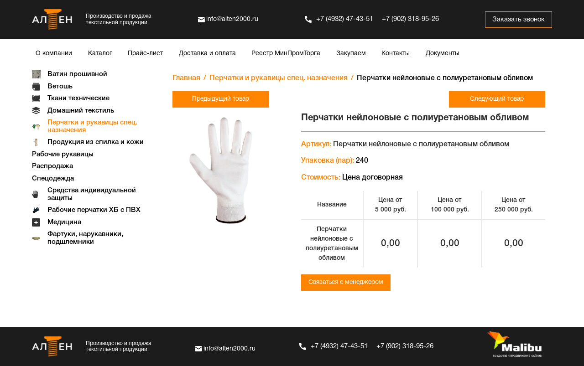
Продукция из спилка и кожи (95, 142)
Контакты (395, 54)
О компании (54, 54)
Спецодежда (53, 178)
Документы (442, 54)
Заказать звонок (517, 19)
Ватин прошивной (77, 74)
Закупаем (351, 54)
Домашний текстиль (80, 111)
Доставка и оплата (207, 54)
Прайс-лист (145, 54)
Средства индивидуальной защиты (91, 194)
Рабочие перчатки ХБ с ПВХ (94, 210)
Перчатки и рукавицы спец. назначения (92, 126)
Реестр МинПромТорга (285, 54)
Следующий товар (499, 99)
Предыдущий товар (218, 99)
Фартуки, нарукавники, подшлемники (85, 238)
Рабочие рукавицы (63, 154)
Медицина (64, 222)
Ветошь (60, 86)
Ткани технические (78, 98)
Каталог (100, 54)
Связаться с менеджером (347, 282)
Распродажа (52, 166)
